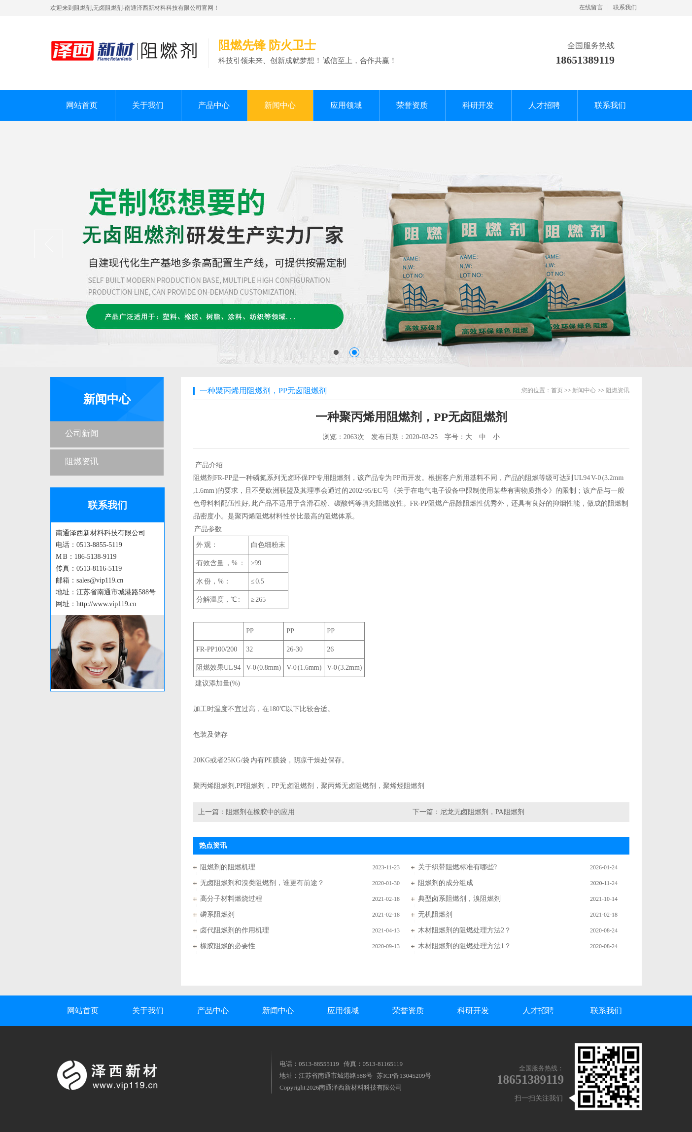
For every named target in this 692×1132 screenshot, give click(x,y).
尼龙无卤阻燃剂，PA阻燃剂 (482, 812)
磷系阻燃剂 (217, 914)
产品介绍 (411, 620)
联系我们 (625, 7)
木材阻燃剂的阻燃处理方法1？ (464, 946)
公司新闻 (82, 433)
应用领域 (343, 1010)
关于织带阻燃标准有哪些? (457, 867)
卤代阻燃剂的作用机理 (234, 930)
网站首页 (83, 1010)
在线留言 (591, 7)
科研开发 (473, 1010)
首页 (557, 390)
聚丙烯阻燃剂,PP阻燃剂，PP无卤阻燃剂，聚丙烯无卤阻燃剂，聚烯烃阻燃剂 (309, 785)
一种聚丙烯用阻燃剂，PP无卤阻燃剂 (263, 390)
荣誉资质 (408, 1010)
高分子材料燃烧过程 (231, 898)
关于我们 (148, 1010)
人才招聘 (538, 1010)
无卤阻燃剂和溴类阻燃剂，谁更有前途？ (262, 883)
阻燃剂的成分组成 (445, 883)
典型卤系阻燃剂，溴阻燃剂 (459, 898)
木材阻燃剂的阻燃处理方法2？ (464, 930)
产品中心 (213, 1010)
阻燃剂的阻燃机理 (227, 867)
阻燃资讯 (82, 461)
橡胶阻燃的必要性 (227, 946)
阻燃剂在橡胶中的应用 (260, 812)
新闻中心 (107, 399)
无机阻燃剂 (435, 914)
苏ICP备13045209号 (404, 1075)
